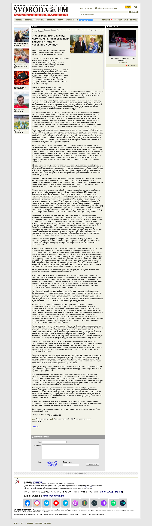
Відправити (92, 464)
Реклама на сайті (76, 473)
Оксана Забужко (54, 415)
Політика (47, 30)
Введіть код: (67, 462)
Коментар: (37, 445)
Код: (40, 462)
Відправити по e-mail (61, 419)
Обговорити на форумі (82, 419)
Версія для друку (42, 419)
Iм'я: (40, 442)
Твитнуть (35, 427)
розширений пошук (87, 14)
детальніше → (132, 65)
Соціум (53, 30)
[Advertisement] (86, 71)
